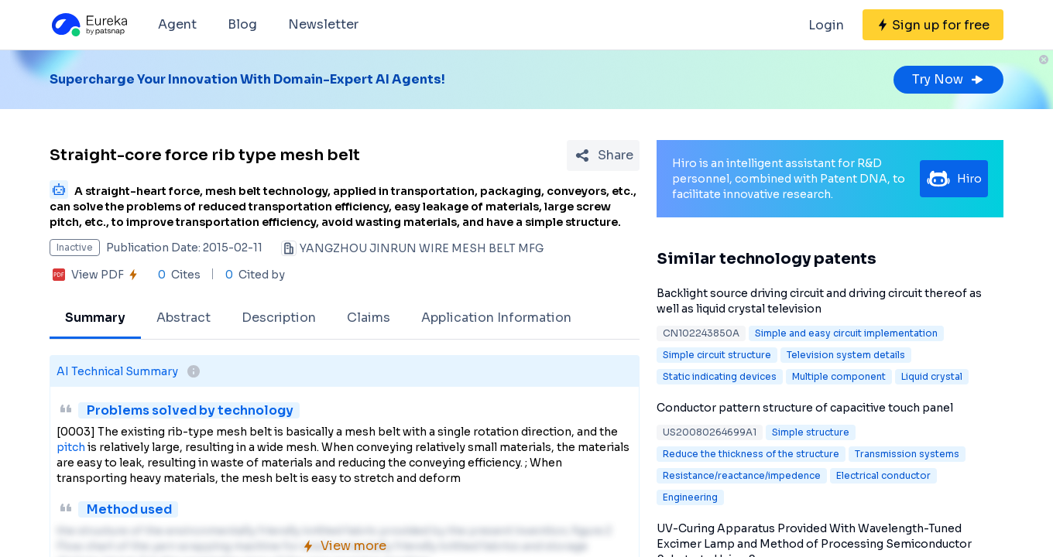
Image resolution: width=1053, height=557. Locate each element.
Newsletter (323, 24)
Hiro (954, 178)
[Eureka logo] (88, 24)
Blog (242, 24)
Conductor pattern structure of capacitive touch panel (805, 408)
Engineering (690, 497)
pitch (71, 447)
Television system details (846, 355)
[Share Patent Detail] (603, 155)
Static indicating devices (720, 376)
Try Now (948, 79)
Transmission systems (907, 454)
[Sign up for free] (933, 24)
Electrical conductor (883, 475)
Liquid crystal (931, 376)
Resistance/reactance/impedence (742, 475)
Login (826, 25)
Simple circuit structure (717, 355)
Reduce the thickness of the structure (751, 454)
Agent (177, 24)
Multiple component (839, 376)
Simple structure (810, 432)
